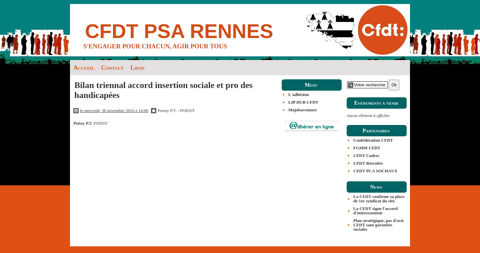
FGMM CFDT (366, 147)
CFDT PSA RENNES (179, 31)
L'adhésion (298, 94)
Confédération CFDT (373, 140)
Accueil (84, 67)
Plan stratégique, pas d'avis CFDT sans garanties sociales (378, 225)
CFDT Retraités (368, 163)
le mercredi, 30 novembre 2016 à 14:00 (114, 110)
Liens (137, 67)
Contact (112, 67)
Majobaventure (302, 109)
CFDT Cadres (366, 155)
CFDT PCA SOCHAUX (375, 170)
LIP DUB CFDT (303, 102)
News (376, 187)
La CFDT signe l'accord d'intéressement (375, 210)
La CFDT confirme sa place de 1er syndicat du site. (379, 198)
